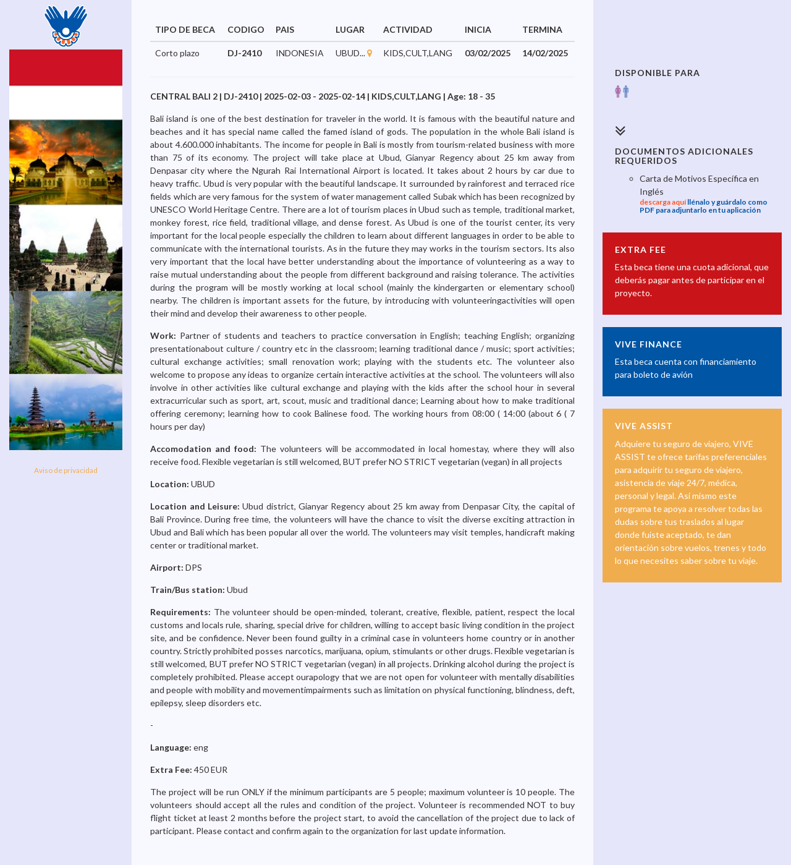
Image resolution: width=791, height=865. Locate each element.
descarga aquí (663, 202)
